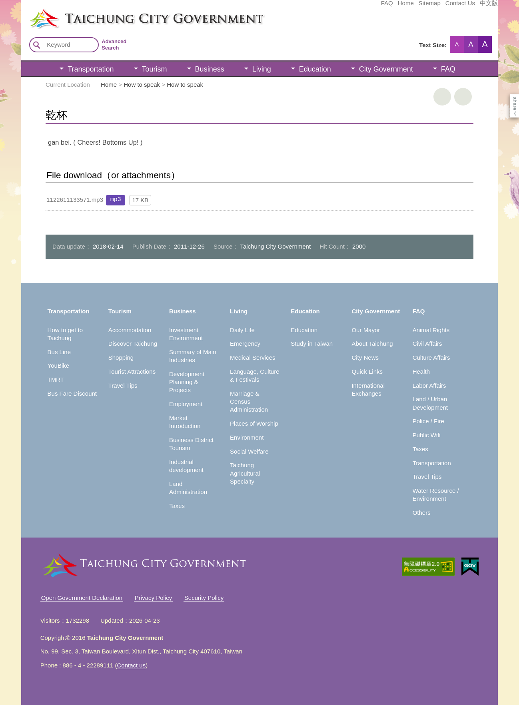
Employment (185, 403)
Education (315, 69)
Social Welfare (249, 451)
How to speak (142, 84)
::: (23, 11)
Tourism (154, 69)
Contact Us (400, 7)
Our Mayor (365, 330)
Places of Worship (254, 423)
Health (421, 371)
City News (365, 357)
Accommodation (130, 330)
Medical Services (252, 357)
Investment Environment (186, 334)
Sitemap (370, 7)
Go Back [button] (463, 97)
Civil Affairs (427, 343)
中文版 (429, 7)
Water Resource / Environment (436, 494)
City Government (386, 69)
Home (346, 7)
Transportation (91, 69)
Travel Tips (123, 385)
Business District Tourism (191, 443)
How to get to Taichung (65, 334)
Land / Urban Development (430, 403)
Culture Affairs (431, 357)
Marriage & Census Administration (249, 401)
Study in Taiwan (312, 343)
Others (422, 512)
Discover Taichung (132, 343)
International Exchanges (368, 389)
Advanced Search (114, 44)
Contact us (131, 665)
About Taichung (372, 343)
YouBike (59, 365)
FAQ (327, 7)
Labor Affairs (429, 385)
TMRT (56, 379)
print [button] (442, 97)
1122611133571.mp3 (74, 199)
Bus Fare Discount (72, 393)
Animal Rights (431, 330)
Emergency (245, 343)
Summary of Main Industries (192, 356)
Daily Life (242, 330)
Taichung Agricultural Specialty (245, 473)
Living (261, 69)
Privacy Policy (153, 597)
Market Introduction (184, 421)
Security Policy (204, 597)
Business (209, 69)
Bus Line (59, 352)
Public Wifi (427, 435)
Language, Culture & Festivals (254, 375)
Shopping (121, 357)
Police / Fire (428, 421)
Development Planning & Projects (186, 382)
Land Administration (188, 487)
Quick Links (367, 371)
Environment (246, 437)
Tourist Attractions (132, 371)
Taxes (177, 505)
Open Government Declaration (81, 597)
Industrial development (186, 465)
